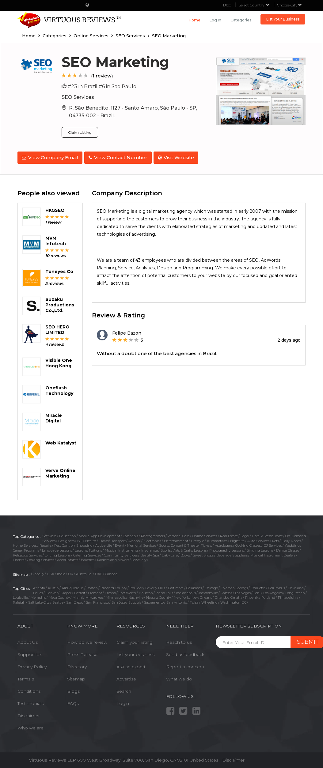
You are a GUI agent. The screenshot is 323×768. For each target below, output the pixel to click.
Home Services (25, 544)
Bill (79, 540)
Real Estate (229, 535)
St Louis (134, 601)
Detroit (79, 591)
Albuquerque (73, 587)
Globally (37, 573)
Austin (53, 587)
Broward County (114, 587)
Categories (240, 20)
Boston (92, 587)
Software (49, 535)
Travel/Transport (112, 540)
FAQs (73, 702)
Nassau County (158, 596)
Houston (146, 591)
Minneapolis (116, 596)
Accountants (67, 558)
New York (181, 596)
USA (50, 573)
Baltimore (176, 587)
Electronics (152, 540)
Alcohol (134, 540)
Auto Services (258, 540)
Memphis (38, 596)
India (61, 573)
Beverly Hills (155, 587)
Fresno (110, 591)
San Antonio (176, 601)
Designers (66, 540)
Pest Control (64, 544)
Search (123, 690)
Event (119, 544)
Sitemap (76, 677)
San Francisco (97, 601)
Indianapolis (186, 591)
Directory (77, 665)
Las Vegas (243, 591)
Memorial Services (141, 544)
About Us (27, 641)
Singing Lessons (260, 549)
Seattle (57, 601)
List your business (135, 653)
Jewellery (139, 558)
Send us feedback (185, 653)
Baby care (170, 554)
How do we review (87, 641)
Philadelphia (288, 596)
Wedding (292, 544)
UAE (98, 573)
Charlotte (258, 587)
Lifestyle (197, 540)
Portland (268, 596)
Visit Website (178, 157)
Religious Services (27, 554)
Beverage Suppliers (232, 554)
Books (185, 554)
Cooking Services (40, 558)
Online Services (204, 535)
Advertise (126, 677)
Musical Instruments (122, 549)
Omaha (236, 596)
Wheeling (209, 601)
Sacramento (154, 601)
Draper (65, 591)
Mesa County (59, 596)
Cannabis (130, 535)
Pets (275, 540)
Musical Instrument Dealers (272, 554)
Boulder (136, 587)
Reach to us (179, 641)
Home (194, 20)
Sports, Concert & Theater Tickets (185, 544)
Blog (227, 5)
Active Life (103, 544)
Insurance (149, 549)
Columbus (276, 587)
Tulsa (194, 601)
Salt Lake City (39, 601)
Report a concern (185, 665)
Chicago (211, 587)
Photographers (153, 535)
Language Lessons (57, 549)
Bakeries (87, 558)
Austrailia (84, 573)
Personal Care (178, 535)
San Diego (74, 601)
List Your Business (282, 19)
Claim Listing (80, 132)
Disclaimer (28, 714)
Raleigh (19, 601)
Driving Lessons (57, 554)
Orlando (221, 596)
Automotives (217, 540)
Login (122, 702)
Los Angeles (273, 591)
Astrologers (224, 544)
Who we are (30, 726)
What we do (179, 677)
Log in (215, 20)
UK (70, 573)
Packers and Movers (113, 558)
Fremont (95, 591)
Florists (18, 558)
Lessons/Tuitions (88, 549)
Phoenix (252, 596)
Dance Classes (287, 549)
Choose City (289, 5)
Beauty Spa (149, 554)
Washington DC (233, 601)
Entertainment (176, 540)
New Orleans (202, 596)
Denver (52, 591)
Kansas (226, 591)
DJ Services (273, 544)
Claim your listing (134, 641)
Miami (78, 596)
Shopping (84, 544)
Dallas (38, 591)
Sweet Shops (203, 554)
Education (67, 535)
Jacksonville (208, 591)
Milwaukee (94, 596)
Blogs (73, 690)
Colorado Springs (234, 587)
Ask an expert (131, 665)
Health (90, 540)
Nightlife (237, 540)
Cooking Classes (248, 544)
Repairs (45, 544)
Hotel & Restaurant (267, 535)
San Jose (119, 601)
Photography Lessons (226, 549)
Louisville (20, 596)
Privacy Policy (32, 665)
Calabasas (194, 587)
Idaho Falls (164, 591)
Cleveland (296, 587)
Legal (245, 535)
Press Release (82, 653)
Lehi (256, 591)
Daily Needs (291, 540)
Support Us (29, 653)
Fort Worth (127, 591)
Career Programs (26, 549)
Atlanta (39, 587)
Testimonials (30, 702)
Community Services (121, 554)
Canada (111, 573)
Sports (166, 549)
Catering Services (87, 554)
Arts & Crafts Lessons (190, 549)
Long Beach (295, 591)
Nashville (135, 596)
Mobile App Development (99, 535)
